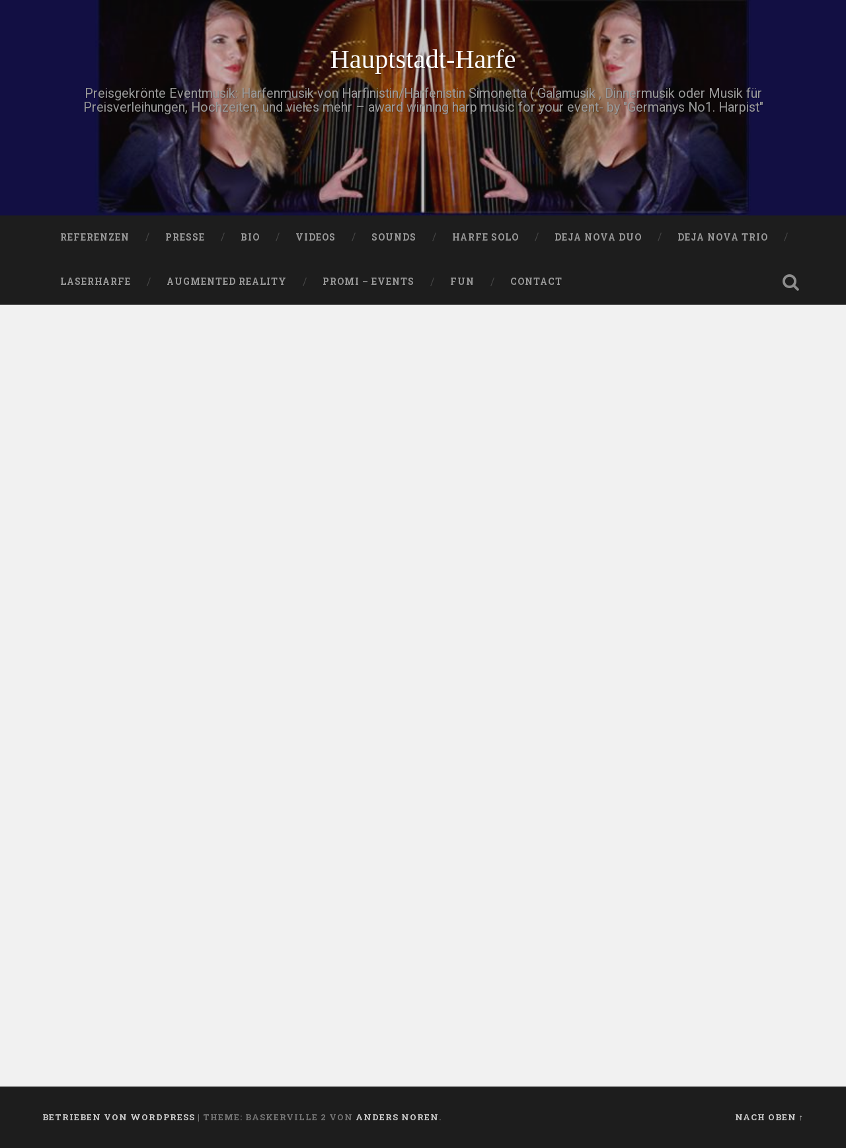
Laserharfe (95, 281)
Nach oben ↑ (769, 1117)
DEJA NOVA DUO (598, 237)
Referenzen (95, 237)
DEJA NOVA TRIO (722, 237)
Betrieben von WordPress (118, 1117)
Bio (250, 237)
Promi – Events (368, 281)
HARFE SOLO (485, 237)
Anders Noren (397, 1117)
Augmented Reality (227, 281)
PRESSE (185, 237)
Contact (536, 281)
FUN (462, 281)
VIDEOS (315, 237)
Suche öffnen (790, 282)
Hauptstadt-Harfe (423, 59)
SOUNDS (393, 237)
